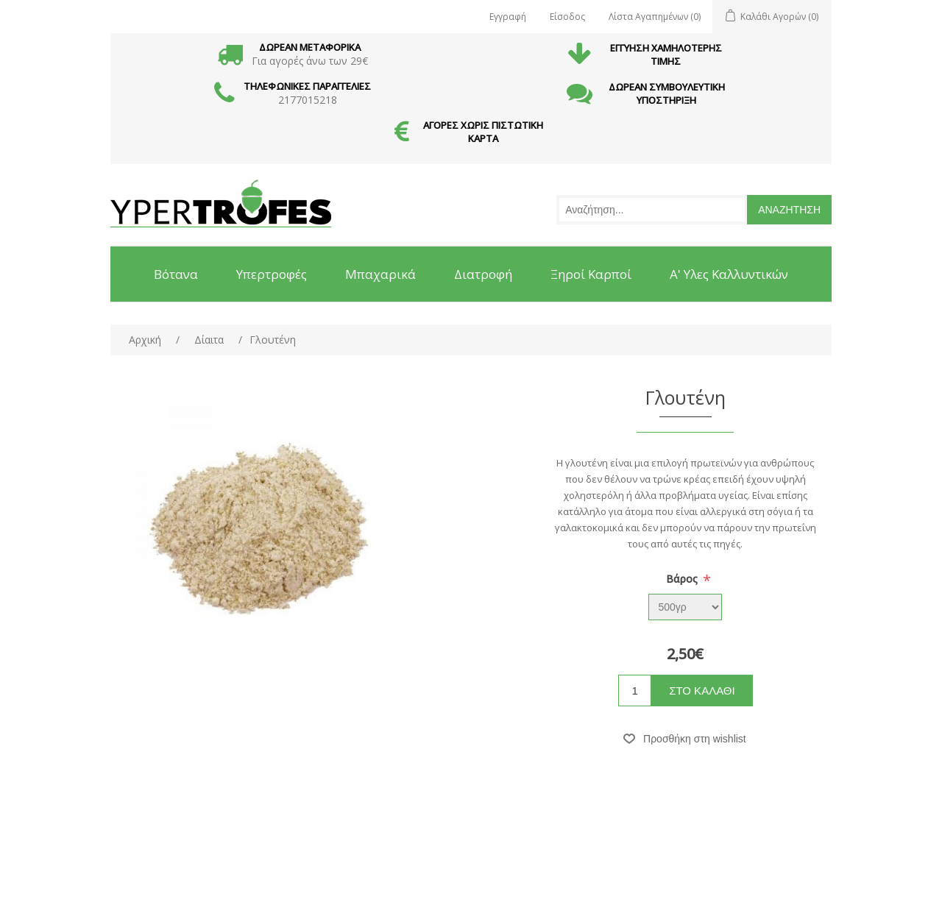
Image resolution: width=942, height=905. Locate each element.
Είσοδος (567, 16)
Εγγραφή (507, 16)
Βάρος (683, 579)
